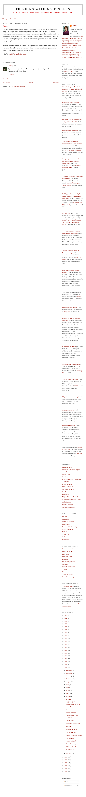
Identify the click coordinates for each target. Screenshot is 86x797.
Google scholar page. (73, 55)
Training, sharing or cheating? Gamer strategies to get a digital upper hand (71, 196)
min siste (80, 453)
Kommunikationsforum (69, 549)
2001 (66, 771)
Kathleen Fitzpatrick (68, 494)
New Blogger (70, 738)
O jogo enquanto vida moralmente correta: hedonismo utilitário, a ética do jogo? (72, 161)
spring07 (12, 55)
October (68, 676)
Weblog (4, 19)
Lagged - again (70, 702)
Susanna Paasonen (67, 504)
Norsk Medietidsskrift (68, 567)
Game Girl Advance (68, 521)
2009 (66, 662)
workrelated (21, 55)
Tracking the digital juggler (70, 379)
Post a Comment (7, 79)
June (67, 687)
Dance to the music (71, 710)
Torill (75, 26)
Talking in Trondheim (72, 747)
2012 (66, 653)
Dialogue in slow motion (69, 307)
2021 (66, 627)
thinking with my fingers (43, 9)
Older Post (56, 82)
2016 (66, 641)
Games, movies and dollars (74, 735)
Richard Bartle (66, 502)
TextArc (64, 569)
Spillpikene (65, 539)
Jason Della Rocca (67, 529)
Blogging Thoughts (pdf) (69, 425)
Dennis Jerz (65, 477)
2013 (66, 650)
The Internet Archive (68, 572)
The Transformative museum (72, 150)
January (68, 753)
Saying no (69, 726)
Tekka (79, 296)
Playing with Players (68, 410)
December (69, 670)
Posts (66, 782)
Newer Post (6, 82)
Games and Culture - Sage (69, 527)
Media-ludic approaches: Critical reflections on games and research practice (72, 89)
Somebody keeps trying (73, 723)
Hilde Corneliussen (67, 486)
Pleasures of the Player (69, 346)
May (67, 690)
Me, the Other (66, 213)
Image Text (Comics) (68, 561)
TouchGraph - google (68, 577)
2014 (66, 647)
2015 (66, 644)
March (68, 696)
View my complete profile (72, 58)
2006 (66, 757)
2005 (66, 760)
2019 (66, 632)
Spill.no (64, 537)
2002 (66, 768)
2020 (66, 630)
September (69, 679)
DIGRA (64, 516)
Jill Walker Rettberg (68, 489)
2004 (66, 763)
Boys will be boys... (71, 744)
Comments (68, 785)
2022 (66, 624)
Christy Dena (66, 474)
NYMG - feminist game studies (71, 499)
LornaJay (10, 65)
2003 (66, 766)
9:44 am (11, 74)
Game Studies (66, 524)
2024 (66, 618)
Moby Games (66, 532)
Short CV (12, 19)
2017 (66, 638)
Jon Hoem (65, 492)
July (67, 685)
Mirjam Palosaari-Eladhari (70, 497)
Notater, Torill (68, 71)
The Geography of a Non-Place (71, 364)
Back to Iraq (65, 554)
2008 (66, 664)
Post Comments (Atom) (18, 86)
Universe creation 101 (68, 507)
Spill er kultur (66, 534)
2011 (66, 656)
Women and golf (71, 741)
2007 (66, 667)
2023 (66, 621)
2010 (66, 659)
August (68, 682)
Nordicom (65, 564)
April (68, 693)
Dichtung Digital (67, 556)
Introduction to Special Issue (70, 102)
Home (31, 82)
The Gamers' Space (68, 586)
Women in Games (71, 712)
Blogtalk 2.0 (67, 312)
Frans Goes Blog (67, 484)
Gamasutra (65, 519)
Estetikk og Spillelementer (70, 130)
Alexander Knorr (67, 467)
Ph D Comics (70, 750)
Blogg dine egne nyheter (69, 397)
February (69, 699)
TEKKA (76, 386)
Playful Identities (71, 732)
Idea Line (65, 559)
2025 (66, 615)
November (69, 673)
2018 (66, 635)
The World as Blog (67, 574)
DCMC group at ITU (68, 551)
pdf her (79, 397)
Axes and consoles (71, 729)
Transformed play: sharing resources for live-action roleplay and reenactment (72, 144)
